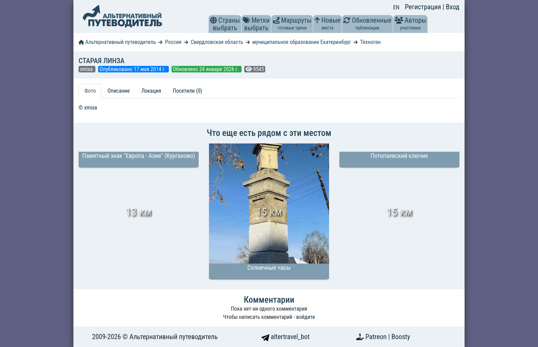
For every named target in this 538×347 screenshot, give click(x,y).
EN (396, 7)
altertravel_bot (285, 337)
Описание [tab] (118, 91)
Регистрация (424, 7)
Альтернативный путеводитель (117, 42)
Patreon (376, 337)
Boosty (400, 337)
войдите (305, 317)
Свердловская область (217, 42)
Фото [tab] (90, 91)
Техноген (370, 42)
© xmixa (88, 107)
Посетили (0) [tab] (187, 91)
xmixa (87, 69)
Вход (452, 7)
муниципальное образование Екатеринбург (301, 42)
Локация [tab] (151, 91)
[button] (213, 20)
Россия (173, 42)
